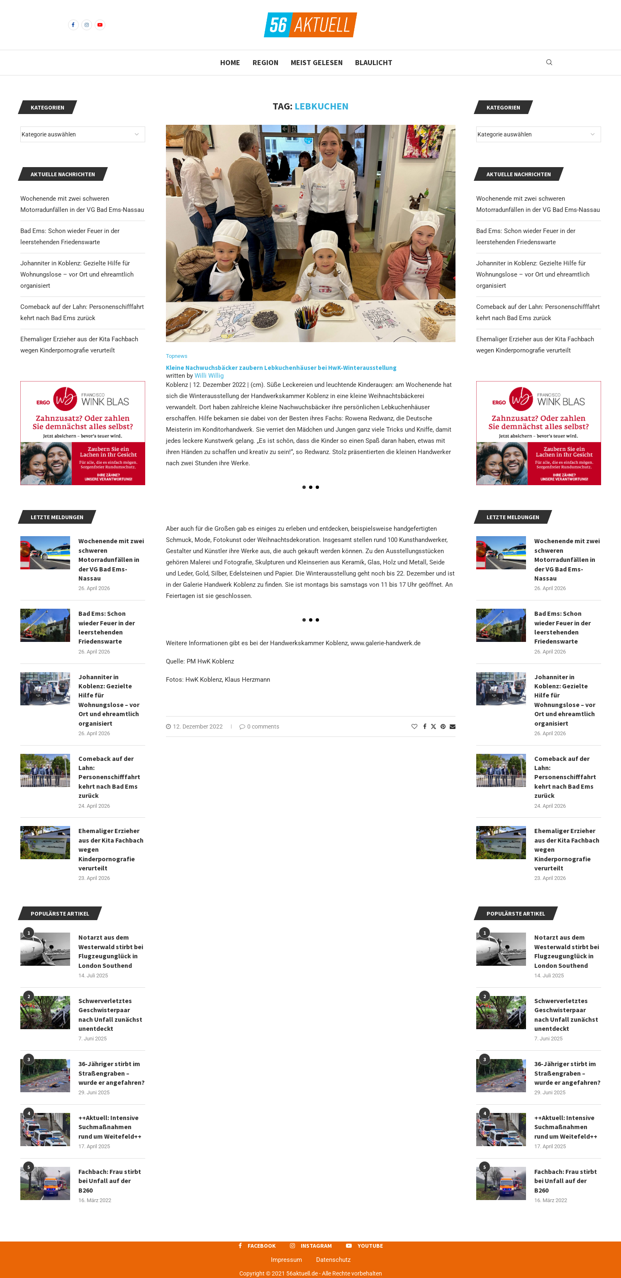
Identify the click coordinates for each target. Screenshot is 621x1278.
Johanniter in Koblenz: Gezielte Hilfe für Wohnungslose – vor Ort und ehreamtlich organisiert (532, 274)
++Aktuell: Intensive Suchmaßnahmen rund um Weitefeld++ (565, 1126)
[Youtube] (100, 24)
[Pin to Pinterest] (443, 726)
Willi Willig (209, 375)
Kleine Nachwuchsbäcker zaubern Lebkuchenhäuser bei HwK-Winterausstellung (281, 368)
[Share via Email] (452, 726)
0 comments (259, 726)
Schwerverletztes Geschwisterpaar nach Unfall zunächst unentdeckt (566, 1014)
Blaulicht (373, 62)
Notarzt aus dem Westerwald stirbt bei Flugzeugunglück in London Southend (566, 951)
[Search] (549, 62)
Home (230, 62)
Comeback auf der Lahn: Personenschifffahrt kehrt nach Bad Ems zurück (565, 777)
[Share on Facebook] (424, 726)
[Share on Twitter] (433, 726)
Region (265, 62)
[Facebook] (73, 24)
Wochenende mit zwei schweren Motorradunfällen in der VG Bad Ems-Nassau (567, 559)
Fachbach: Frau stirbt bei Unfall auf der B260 (565, 1180)
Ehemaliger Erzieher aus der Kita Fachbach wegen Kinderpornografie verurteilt (566, 849)
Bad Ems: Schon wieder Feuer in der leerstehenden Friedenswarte (562, 627)
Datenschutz (333, 1259)
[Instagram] (86, 24)
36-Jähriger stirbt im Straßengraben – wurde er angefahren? (567, 1072)
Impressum (286, 1259)
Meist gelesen (317, 62)
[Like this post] (414, 726)
